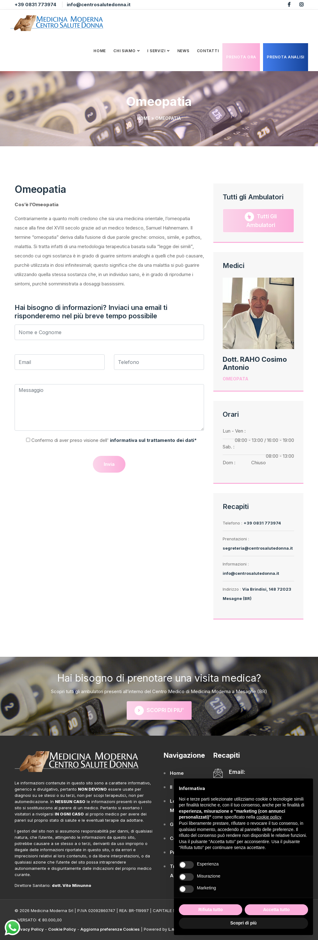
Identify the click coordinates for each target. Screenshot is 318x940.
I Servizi (156, 50)
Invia (109, 464)
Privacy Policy (29, 929)
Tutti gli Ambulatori (261, 220)
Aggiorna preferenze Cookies (110, 929)
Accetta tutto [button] (276, 909)
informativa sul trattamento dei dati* (153, 440)
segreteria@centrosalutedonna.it (258, 548)
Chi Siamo (124, 50)
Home (99, 50)
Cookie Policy (62, 929)
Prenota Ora (241, 56)
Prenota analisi (285, 56)
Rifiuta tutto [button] (210, 909)
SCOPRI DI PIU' (159, 710)
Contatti (208, 50)
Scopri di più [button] (243, 922)
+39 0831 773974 (35, 4)
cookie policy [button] (269, 817)
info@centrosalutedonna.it (98, 4)
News (183, 50)
